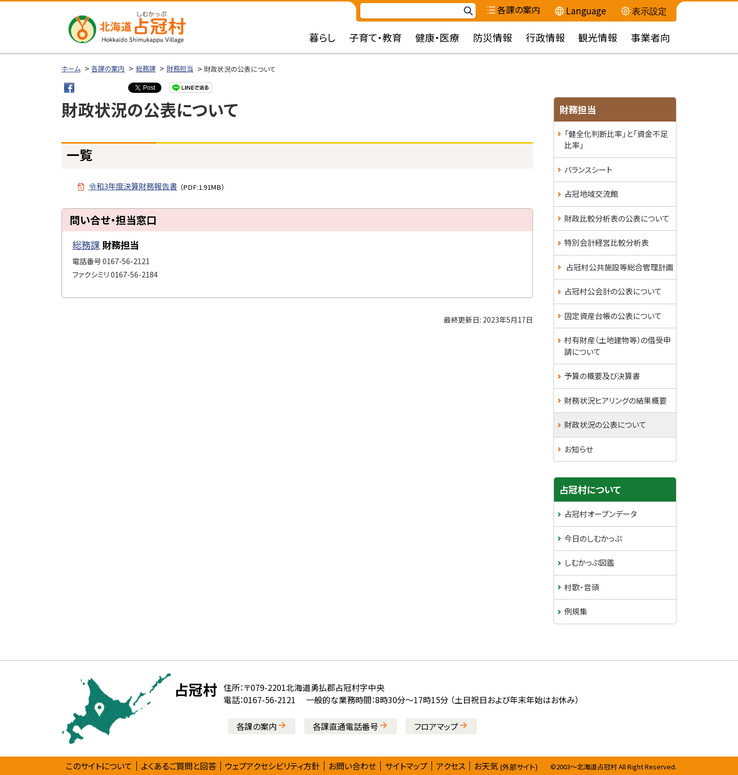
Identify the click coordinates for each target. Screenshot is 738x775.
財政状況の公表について (605, 424)
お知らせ (578, 449)
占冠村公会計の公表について (613, 291)
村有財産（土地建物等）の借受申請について (617, 345)
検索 (468, 11)
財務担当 (180, 68)
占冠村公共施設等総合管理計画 (618, 267)
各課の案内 (108, 68)
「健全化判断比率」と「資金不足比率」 (616, 139)
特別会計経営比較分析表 (606, 242)
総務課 (146, 68)
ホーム (70, 68)
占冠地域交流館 (591, 193)
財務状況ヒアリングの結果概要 (615, 400)
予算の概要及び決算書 (602, 375)
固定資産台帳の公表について (613, 315)
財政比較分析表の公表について (616, 218)
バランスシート (588, 169)
